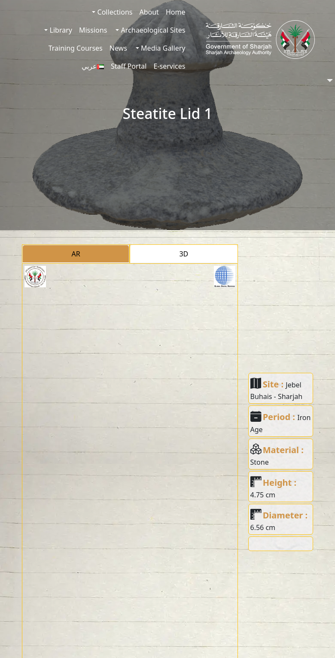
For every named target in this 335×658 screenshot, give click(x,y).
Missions (93, 30)
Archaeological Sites (152, 30)
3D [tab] (183, 254)
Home (176, 12)
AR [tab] (76, 254)
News (118, 48)
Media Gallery (162, 48)
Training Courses (76, 48)
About (148, 12)
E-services (169, 66)
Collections (113, 12)
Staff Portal (129, 66)
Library (60, 30)
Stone (259, 462)
